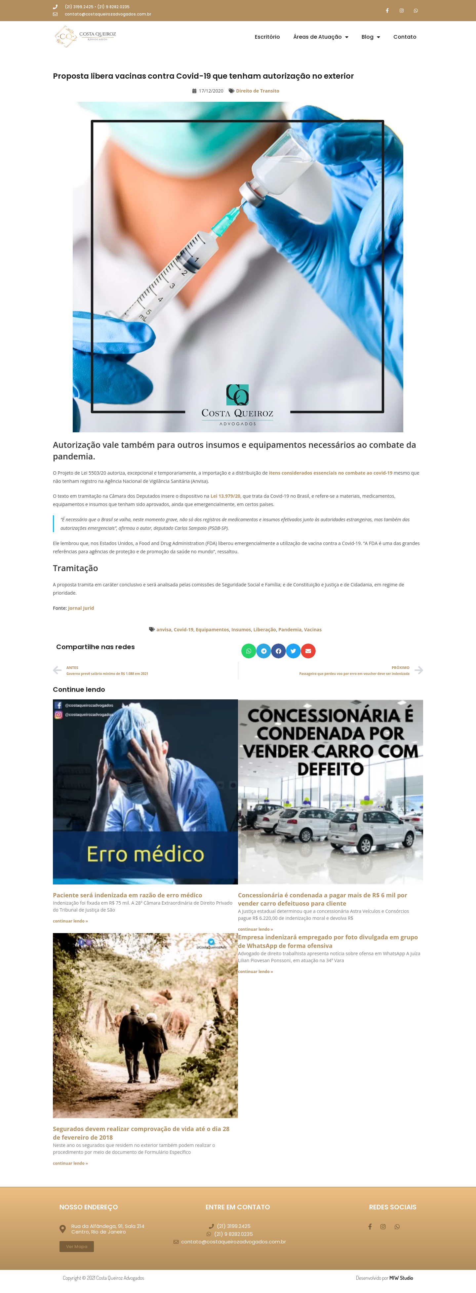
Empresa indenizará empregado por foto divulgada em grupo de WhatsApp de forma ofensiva (328, 942)
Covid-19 (183, 630)
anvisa (163, 630)
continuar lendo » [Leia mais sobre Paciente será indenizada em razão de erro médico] (70, 921)
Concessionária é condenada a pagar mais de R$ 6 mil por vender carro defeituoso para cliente (322, 899)
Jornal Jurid (81, 608)
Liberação (265, 630)
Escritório (267, 37)
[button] (248, 651)
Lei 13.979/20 (225, 496)
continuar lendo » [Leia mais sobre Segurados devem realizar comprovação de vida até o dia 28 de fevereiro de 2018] (70, 1163)
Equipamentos (212, 630)
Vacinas (313, 630)
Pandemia (289, 630)
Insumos (241, 630)
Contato (404, 37)
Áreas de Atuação (320, 37)
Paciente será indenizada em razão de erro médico (127, 895)
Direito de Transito (257, 91)
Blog (371, 37)
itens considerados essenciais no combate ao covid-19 (330, 473)
